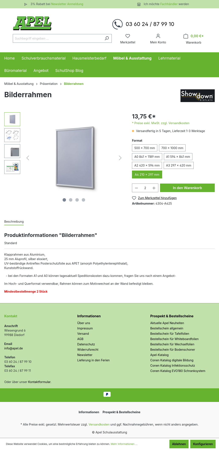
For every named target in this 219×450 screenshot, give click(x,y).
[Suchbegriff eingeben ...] (57, 38)
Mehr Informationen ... (124, 444)
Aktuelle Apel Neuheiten (167, 323)
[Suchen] (107, 38)
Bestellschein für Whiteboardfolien (174, 339)
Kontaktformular (39, 382)
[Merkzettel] (128, 36)
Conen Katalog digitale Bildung (171, 360)
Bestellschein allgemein (166, 328)
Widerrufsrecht (87, 349)
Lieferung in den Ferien (93, 360)
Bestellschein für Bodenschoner (172, 349)
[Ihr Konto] (158, 36)
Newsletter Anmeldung (67, 4)
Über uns (83, 323)
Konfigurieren (203, 444)
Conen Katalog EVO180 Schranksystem (177, 371)
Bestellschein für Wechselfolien (172, 344)
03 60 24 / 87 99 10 (150, 24)
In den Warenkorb (187, 188)
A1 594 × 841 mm (178, 156)
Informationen (89, 316)
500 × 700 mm (144, 148)
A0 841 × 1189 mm (147, 156)
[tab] (14, 221)
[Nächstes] (120, 158)
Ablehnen (179, 444)
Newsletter (84, 355)
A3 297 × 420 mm (178, 165)
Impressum (85, 328)
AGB (80, 339)
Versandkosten (99, 424)
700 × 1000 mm (172, 148)
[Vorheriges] (27, 158)
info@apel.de (13, 348)
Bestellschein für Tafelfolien (169, 333)
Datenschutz (86, 344)
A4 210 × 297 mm (147, 174)
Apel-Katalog (159, 355)
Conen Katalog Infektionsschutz (172, 365)
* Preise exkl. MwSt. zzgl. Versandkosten (160, 123)
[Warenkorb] (193, 36)
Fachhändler (169, 4)
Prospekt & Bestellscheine (171, 316)
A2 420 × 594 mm (147, 165)
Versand (83, 333)
